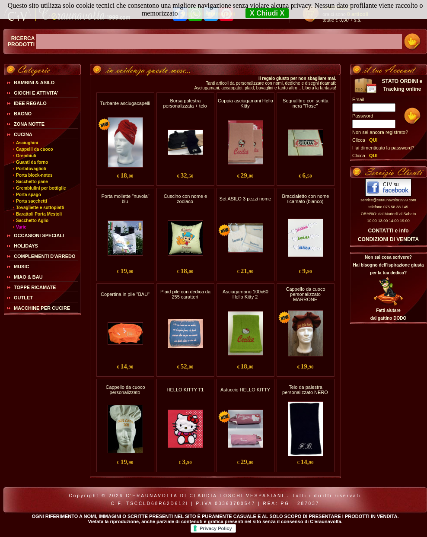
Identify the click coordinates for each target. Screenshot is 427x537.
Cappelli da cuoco (34, 149)
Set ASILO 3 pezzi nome (245, 198)
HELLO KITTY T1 (185, 389)
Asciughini (27, 142)
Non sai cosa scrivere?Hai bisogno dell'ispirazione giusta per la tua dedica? (388, 265)
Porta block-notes (34, 175)
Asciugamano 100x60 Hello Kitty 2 (245, 294)
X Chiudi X (267, 13)
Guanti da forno (32, 162)
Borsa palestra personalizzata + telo (185, 103)
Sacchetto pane (32, 181)
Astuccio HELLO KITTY (245, 389)
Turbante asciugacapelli (125, 103)
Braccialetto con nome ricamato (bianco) (305, 199)
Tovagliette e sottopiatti (40, 207)
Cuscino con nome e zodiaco (185, 199)
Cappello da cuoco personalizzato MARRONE (305, 294)
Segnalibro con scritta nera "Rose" (305, 103)
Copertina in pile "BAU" (125, 294)
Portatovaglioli (31, 168)
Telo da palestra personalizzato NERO (305, 389)
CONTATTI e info (388, 231)
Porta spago (28, 194)
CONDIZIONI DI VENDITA (388, 239)
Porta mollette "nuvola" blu (125, 199)
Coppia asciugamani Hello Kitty (245, 103)
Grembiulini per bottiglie (41, 188)
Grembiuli (26, 155)
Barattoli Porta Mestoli (39, 214)
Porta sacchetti (31, 201)
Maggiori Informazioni (208, 14)
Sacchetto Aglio (32, 220)
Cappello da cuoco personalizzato (125, 389)
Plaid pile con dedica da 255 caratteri (185, 294)
